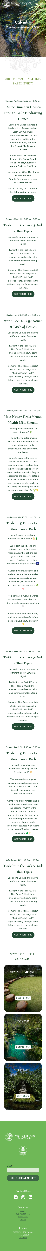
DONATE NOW (23, 1047)
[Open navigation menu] (37, 4)
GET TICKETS (23, 1096)
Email (10, 1166)
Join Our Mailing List (23, 1178)
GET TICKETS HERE (23, 198)
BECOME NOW (23, 998)
